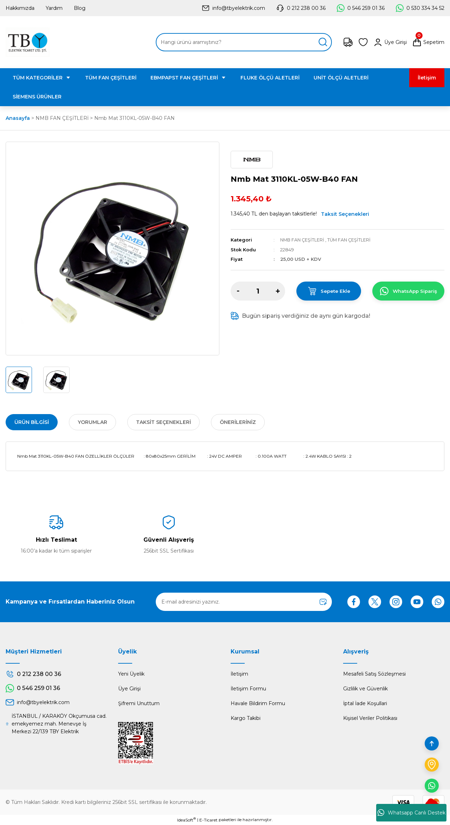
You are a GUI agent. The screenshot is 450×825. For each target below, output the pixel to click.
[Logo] (28, 42)
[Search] (244, 42)
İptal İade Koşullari (365, 703)
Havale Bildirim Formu (258, 703)
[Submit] (323, 602)
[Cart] (428, 42)
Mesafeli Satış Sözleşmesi (374, 674)
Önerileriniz (238, 422)
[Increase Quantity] (278, 291)
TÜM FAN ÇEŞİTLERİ (351, 240)
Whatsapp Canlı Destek (411, 813)
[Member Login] (390, 42)
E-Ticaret (208, 820)
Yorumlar (92, 422)
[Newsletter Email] (244, 602)
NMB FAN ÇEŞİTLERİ (303, 240)
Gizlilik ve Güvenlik (365, 688)
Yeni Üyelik (131, 674)
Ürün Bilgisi (31, 422)
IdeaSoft (186, 820)
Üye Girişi (129, 688)
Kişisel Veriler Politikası (370, 718)
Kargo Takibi (246, 718)
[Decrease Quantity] (238, 291)
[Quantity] (258, 291)
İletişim (239, 674)
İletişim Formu (248, 688)
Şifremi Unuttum (139, 703)
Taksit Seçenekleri (345, 214)
